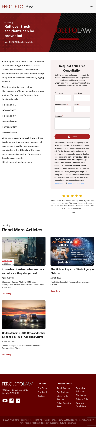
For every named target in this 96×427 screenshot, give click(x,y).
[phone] (62, 109)
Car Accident (63, 392)
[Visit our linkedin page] (18, 401)
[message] (72, 123)
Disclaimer (81, 395)
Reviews (41, 396)
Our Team (42, 388)
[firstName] (62, 98)
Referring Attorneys (39, 420)
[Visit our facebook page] (11, 401)
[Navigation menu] (91, 6)
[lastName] (82, 98)
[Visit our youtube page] (5, 401)
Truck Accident (64, 388)
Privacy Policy (60, 184)
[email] (82, 109)
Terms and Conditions (75, 184)
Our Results (43, 392)
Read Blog (6, 294)
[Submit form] (72, 136)
